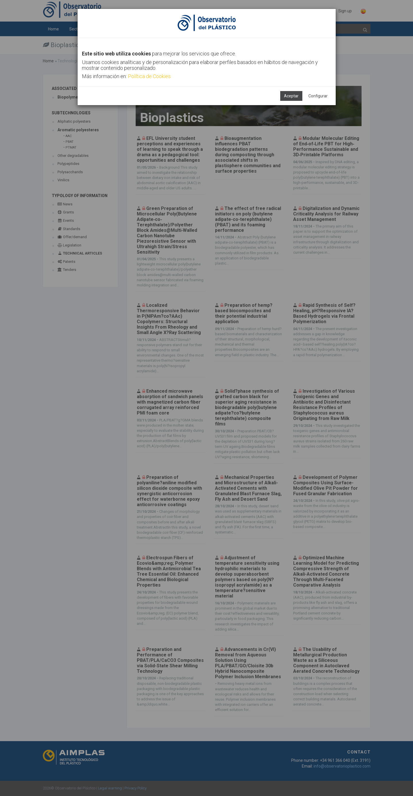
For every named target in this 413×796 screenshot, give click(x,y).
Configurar (318, 96)
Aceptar (291, 96)
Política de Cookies (149, 76)
